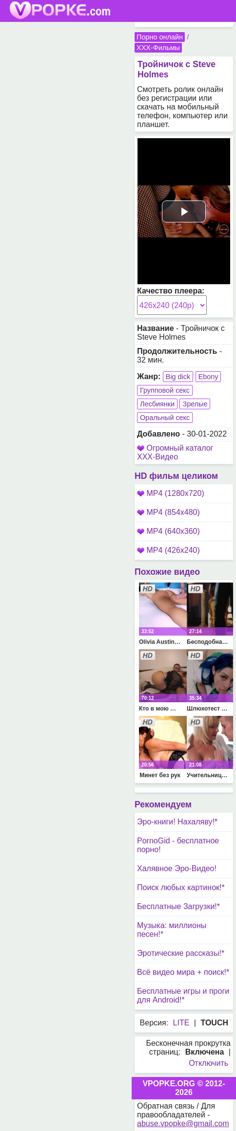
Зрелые (194, 404)
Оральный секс (165, 417)
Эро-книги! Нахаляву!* (177, 822)
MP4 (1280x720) (170, 493)
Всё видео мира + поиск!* (183, 972)
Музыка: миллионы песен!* (171, 929)
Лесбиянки (157, 404)
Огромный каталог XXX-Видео (175, 452)
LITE (181, 1023)
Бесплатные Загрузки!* (178, 906)
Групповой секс (165, 390)
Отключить (208, 1063)
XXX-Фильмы (158, 48)
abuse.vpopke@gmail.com (183, 1123)
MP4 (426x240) (168, 550)
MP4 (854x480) (168, 512)
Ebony (208, 377)
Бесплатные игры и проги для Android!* (183, 995)
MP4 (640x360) (168, 531)
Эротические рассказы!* (180, 953)
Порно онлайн (160, 37)
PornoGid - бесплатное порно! (178, 845)
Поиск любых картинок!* (181, 887)
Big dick (178, 377)
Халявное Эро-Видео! (176, 868)
